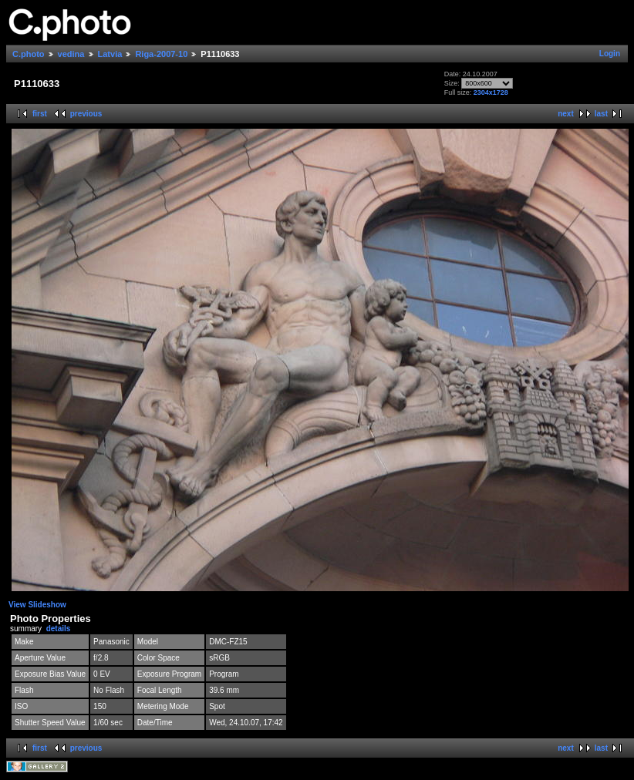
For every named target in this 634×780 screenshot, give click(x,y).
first (39, 113)
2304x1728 (491, 92)
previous (86, 113)
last (601, 113)
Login (609, 53)
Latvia (110, 54)
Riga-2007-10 (161, 54)
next (566, 113)
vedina (71, 54)
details (58, 628)
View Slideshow (37, 604)
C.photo (28, 54)
